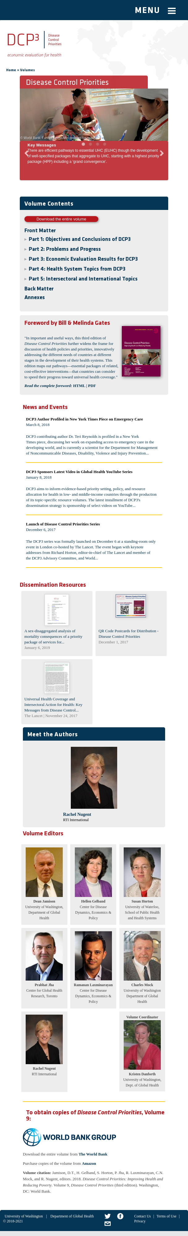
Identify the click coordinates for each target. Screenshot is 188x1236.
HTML (79, 385)
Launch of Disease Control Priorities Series (63, 524)
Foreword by (40, 323)
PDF (92, 385)
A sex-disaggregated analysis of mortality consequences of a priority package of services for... (53, 636)
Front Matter (40, 231)
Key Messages (42, 145)
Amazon (89, 1163)
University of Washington (24, 1216)
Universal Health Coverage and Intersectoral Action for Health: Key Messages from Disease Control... (53, 704)
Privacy (140, 1221)
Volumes (27, 70)
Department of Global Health (72, 1216)
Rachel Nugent (77, 814)
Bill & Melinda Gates (67, 323)
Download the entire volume (61, 219)
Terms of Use (166, 1216)
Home (11, 70)
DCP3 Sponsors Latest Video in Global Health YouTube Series (79, 471)
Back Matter (38, 289)
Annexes (34, 298)
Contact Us (142, 1216)
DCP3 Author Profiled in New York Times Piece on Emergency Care (84, 419)
